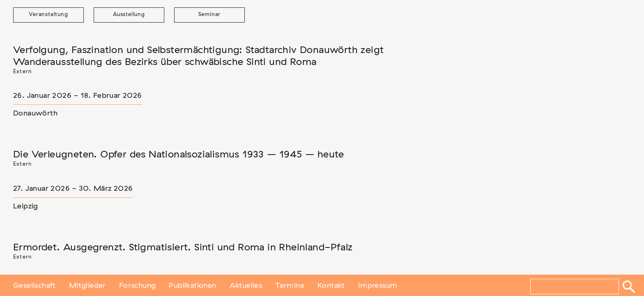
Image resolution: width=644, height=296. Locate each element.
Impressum (378, 285)
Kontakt (331, 285)
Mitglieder (87, 285)
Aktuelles (246, 285)
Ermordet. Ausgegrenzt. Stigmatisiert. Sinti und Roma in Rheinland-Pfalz (182, 247)
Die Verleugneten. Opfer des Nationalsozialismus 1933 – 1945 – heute (178, 155)
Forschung (137, 285)
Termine (289, 285)
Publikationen (192, 285)
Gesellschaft (34, 285)
